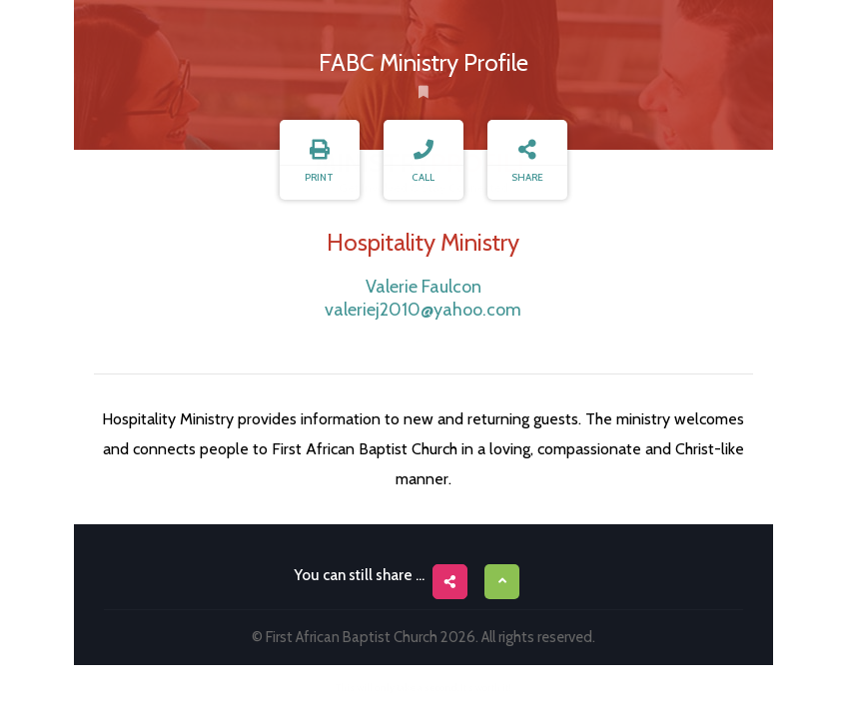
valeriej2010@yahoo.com (423, 310)
